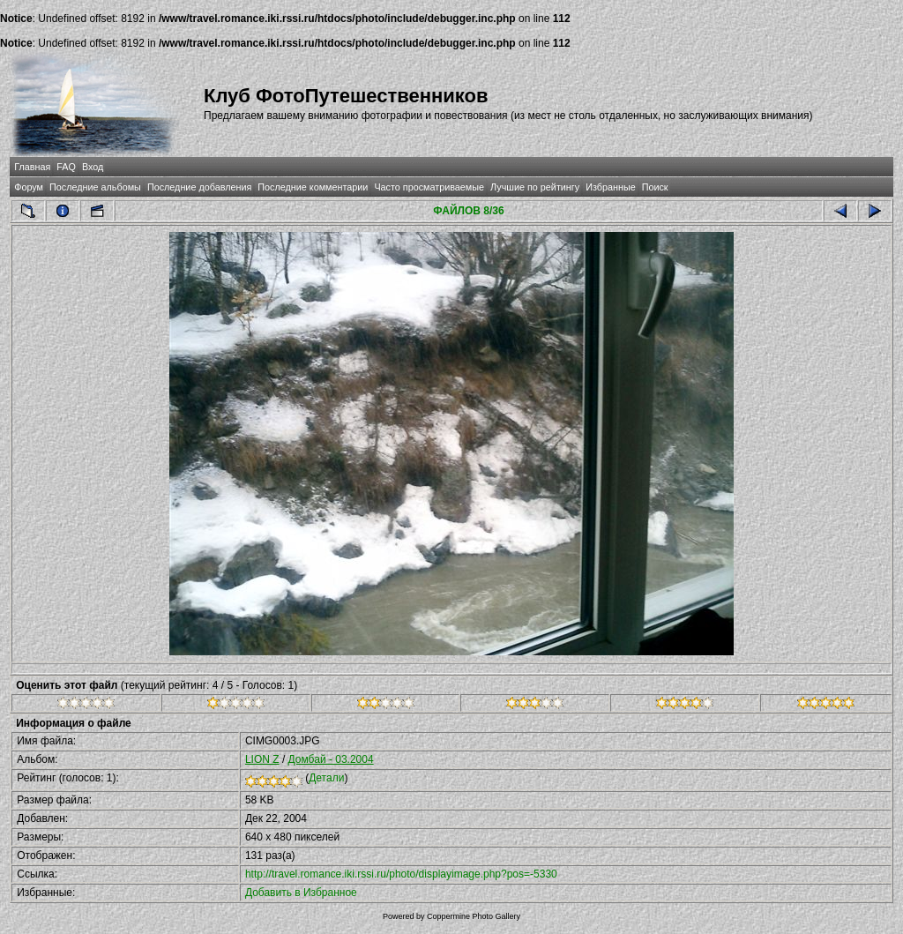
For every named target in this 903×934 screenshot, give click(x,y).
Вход (92, 166)
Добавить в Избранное (301, 892)
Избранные (610, 187)
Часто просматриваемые (429, 187)
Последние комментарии (312, 187)
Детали (326, 778)
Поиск (655, 187)
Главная (32, 166)
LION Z (262, 759)
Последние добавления (199, 187)
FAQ (66, 166)
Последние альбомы (95, 187)
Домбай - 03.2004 (331, 759)
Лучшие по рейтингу (534, 187)
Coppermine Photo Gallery (473, 916)
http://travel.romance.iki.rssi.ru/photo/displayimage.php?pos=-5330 (401, 874)
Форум (28, 187)
